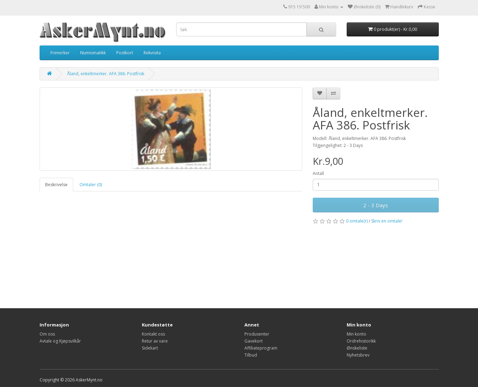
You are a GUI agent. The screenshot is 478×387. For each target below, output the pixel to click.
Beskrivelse (56, 185)
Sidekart (150, 348)
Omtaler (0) (90, 185)
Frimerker (60, 53)
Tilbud (250, 355)
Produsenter (256, 334)
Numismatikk (93, 53)
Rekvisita (152, 53)
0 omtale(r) (357, 221)
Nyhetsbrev (358, 355)
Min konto (356, 334)
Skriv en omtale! (386, 221)
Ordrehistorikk (361, 341)
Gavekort (253, 341)
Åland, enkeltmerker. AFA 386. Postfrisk (105, 74)
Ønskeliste (357, 348)
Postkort (124, 53)
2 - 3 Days (375, 205)
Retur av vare (155, 341)
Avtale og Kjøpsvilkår (60, 341)
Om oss (47, 334)
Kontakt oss (153, 334)
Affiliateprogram (260, 348)
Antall (318, 173)
